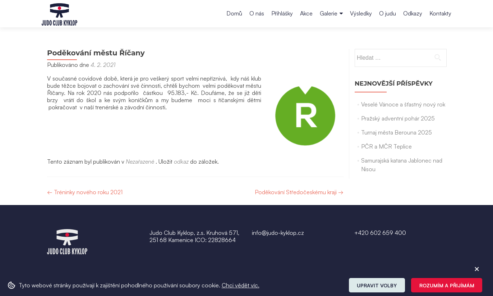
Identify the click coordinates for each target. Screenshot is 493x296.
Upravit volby (377, 285)
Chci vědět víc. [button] (240, 285)
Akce (306, 13)
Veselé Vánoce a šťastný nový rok (403, 104)
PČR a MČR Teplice (386, 146)
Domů (234, 13)
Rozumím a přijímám (446, 285)
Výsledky (361, 13)
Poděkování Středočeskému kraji (299, 192)
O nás (256, 13)
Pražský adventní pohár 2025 (398, 118)
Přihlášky (282, 13)
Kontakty (440, 13)
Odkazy (412, 13)
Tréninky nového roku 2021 (85, 192)
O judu (387, 13)
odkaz (181, 161)
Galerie (328, 13)
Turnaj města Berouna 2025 (396, 132)
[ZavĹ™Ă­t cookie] (476, 269)
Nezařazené (140, 161)
